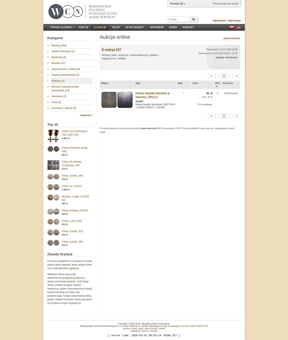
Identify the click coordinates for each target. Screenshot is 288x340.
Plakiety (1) (58, 80)
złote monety (151, 328)
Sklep (116, 27)
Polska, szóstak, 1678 (72, 231)
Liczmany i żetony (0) (64, 107)
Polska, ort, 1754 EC (72, 186)
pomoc (145, 331)
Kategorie (55, 38)
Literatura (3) (59, 96)
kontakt (153, 331)
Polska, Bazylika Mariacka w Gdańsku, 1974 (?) (153, 95)
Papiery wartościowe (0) (65, 74)
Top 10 (52, 124)
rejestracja (234, 20)
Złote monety (134, 27)
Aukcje (83, 27)
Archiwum (156, 27)
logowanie (219, 20)
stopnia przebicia (73, 277)
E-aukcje (100, 27)
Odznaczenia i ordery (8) (66, 69)
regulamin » (86, 115)
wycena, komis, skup (133, 328)
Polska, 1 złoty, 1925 (72, 221)
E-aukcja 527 (111, 49)
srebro (162, 328)
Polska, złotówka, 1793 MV (75, 210)
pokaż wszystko (231, 38)
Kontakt (188, 27)
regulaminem (221, 128)
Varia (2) (56, 102)
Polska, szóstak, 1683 (72, 175)
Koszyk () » (177, 3)
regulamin (74, 268)
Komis (173, 27)
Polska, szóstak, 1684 (72, 241)
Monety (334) (59, 45)
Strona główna (62, 27)
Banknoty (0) (59, 57)
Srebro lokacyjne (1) (63, 51)
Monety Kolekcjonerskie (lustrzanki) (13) (65, 88)
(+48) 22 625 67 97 (198, 326)
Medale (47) (58, 63)
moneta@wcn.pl (176, 326)
